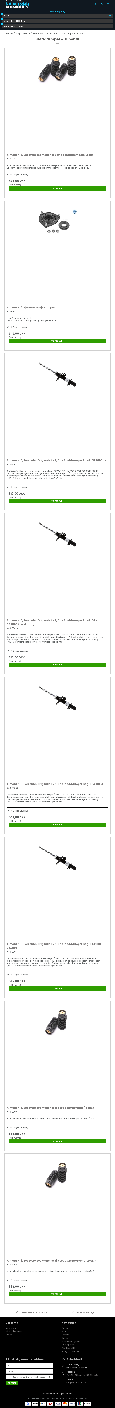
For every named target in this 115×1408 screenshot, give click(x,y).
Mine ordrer (11, 1328)
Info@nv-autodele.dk (76, 1382)
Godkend (12, 1383)
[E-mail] (29, 1371)
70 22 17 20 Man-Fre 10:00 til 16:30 (82, 1375)
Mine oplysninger (14, 1331)
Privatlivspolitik (68, 1348)
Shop (64, 1331)
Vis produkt (57, 188)
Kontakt (65, 1334)
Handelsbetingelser (71, 1341)
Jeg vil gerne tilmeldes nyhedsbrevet (31, 1377)
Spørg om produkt (70, 1351)
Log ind (9, 1334)
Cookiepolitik (68, 1344)
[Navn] (29, 1365)
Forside (65, 1328)
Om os (65, 1338)
